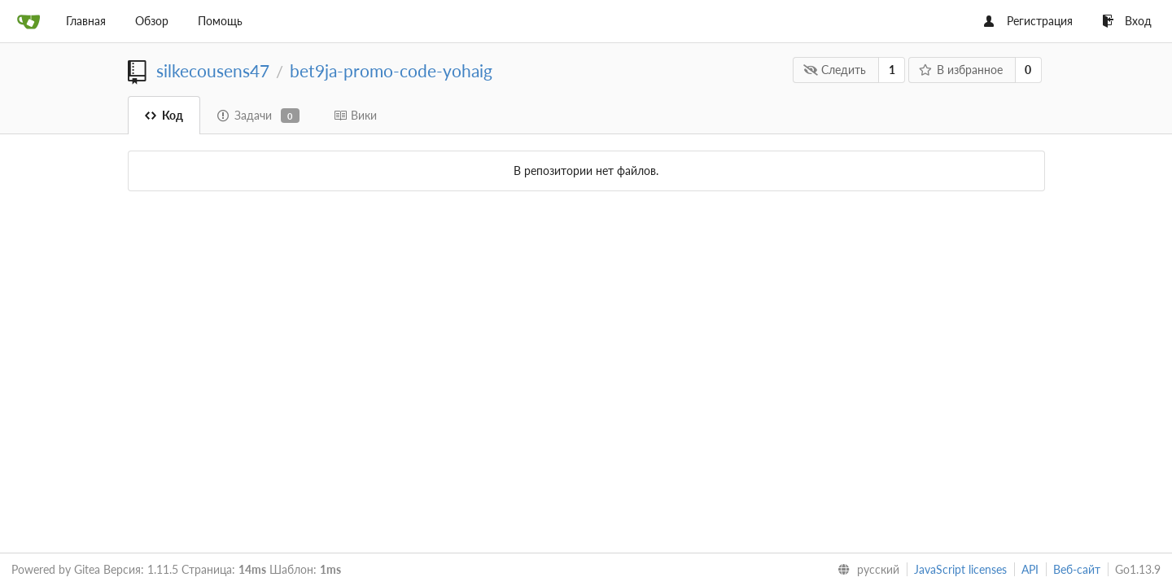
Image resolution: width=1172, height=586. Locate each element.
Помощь (220, 21)
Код (164, 115)
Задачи (258, 115)
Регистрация (1028, 21)
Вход (1127, 21)
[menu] (865, 569)
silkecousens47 (212, 70)
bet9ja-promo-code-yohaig (391, 70)
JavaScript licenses (960, 569)
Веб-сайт (1076, 569)
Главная (86, 21)
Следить (835, 70)
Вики (355, 115)
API (1030, 569)
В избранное (960, 70)
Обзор (151, 21)
